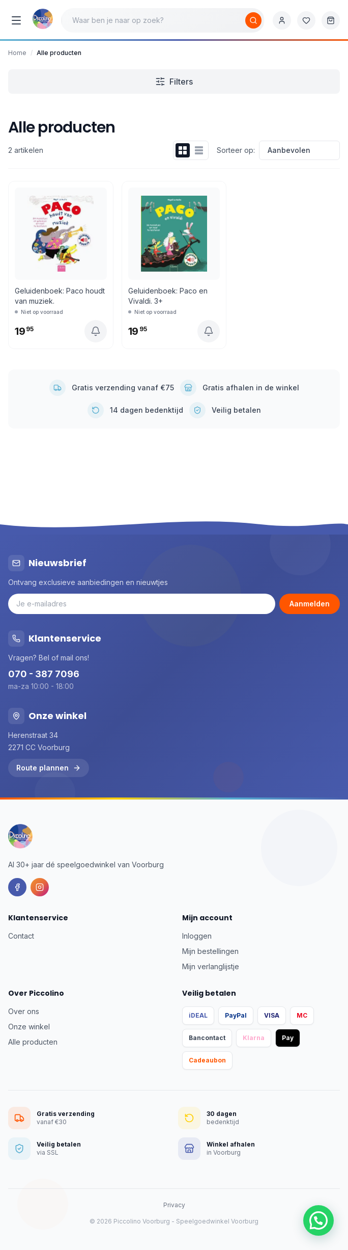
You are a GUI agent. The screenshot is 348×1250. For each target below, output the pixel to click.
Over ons (23, 1011)
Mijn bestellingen (210, 951)
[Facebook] (17, 887)
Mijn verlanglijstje (210, 966)
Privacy (174, 1205)
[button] (318, 1220)
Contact (21, 936)
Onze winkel (29, 1026)
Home (17, 53)
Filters (174, 81)
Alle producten (32, 1042)
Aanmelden (309, 603)
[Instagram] (40, 887)
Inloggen (197, 936)
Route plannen (48, 767)
